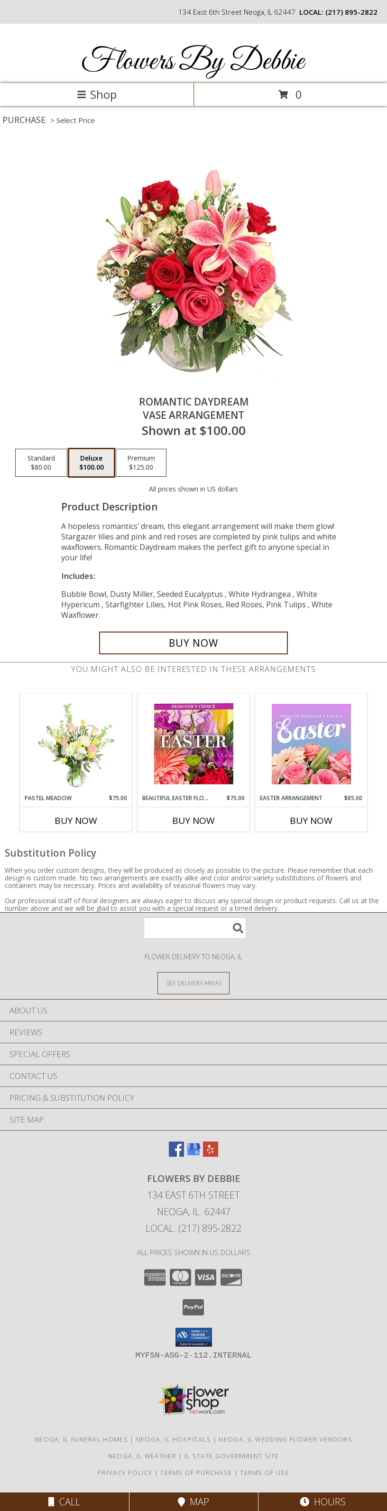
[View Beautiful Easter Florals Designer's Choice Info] (193, 744)
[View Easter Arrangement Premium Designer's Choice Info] (311, 744)
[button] (193, 1337)
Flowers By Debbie (192, 62)
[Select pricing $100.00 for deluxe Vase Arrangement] (91, 463)
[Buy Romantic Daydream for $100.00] (193, 643)
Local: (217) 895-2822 (193, 1228)
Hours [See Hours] (323, 1501)
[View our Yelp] (210, 1153)
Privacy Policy (125, 1472)
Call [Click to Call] (64, 1501)
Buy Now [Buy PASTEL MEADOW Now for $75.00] (76, 820)
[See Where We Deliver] (193, 982)
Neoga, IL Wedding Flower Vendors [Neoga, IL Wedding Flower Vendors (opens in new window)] (285, 1439)
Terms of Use (264, 1472)
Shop (97, 94)
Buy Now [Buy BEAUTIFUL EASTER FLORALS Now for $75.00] (193, 820)
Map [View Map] (193, 1501)
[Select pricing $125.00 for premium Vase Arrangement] (141, 463)
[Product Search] (195, 928)
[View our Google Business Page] (193, 1153)
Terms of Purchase (196, 1472)
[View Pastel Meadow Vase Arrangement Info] (76, 744)
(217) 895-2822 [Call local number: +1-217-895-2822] (351, 12)
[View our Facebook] (176, 1153)
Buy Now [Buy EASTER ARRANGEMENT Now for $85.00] (311, 820)
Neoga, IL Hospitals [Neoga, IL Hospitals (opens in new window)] (173, 1439)
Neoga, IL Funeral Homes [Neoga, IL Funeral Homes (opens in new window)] (81, 1439)
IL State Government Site (231, 1456)
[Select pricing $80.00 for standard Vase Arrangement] (41, 463)
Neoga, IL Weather (142, 1456)
